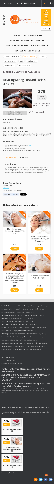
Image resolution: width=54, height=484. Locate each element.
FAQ (31, 306)
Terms (43, 306)
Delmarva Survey (6, 349)
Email (8, 194)
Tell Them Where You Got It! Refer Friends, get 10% (46, 17)
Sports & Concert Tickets (9, 324)
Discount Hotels (6, 309)
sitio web (6, 188)
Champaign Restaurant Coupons (34, 315)
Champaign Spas (6, 346)
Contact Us (20, 51)
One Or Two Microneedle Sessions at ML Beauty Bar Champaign (39, 238)
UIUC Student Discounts (24, 312)
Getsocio (11, 473)
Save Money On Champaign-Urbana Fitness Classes (17, 331)
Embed (16, 194)
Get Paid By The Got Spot (17, 45)
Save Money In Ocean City (9, 340)
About (25, 306)
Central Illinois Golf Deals (27, 324)
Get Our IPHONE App (33, 35)
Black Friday (29, 321)
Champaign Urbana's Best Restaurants (29, 337)
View (15, 248)
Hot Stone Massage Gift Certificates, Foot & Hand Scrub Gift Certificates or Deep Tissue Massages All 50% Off (14, 278)
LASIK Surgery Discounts (9, 328)
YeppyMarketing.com (16, 363)
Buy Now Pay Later (39, 45)
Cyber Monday (19, 346)
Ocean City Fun (28, 318)
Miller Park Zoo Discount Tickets (11, 318)
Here (29, 145)
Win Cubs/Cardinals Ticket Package (27, 40)
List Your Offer (16, 306)
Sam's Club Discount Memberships (12, 321)
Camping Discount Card (30, 309)
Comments (25, 157)
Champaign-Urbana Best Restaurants (13, 334)
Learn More (17, 35)
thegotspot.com (10, 360)
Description (10, 157)
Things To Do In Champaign (34, 346)
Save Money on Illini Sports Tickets (36, 343)
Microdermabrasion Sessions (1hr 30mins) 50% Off (14, 231)
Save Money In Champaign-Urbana (12, 343)
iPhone (42, 309)
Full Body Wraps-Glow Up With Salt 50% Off (39, 276)
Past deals (17, 309)
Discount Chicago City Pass (35, 334)
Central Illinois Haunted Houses (11, 315)
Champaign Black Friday (38, 328)
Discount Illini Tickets (8, 312)
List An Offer (34, 51)
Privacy (37, 306)
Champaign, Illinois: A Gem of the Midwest (27, 349)
